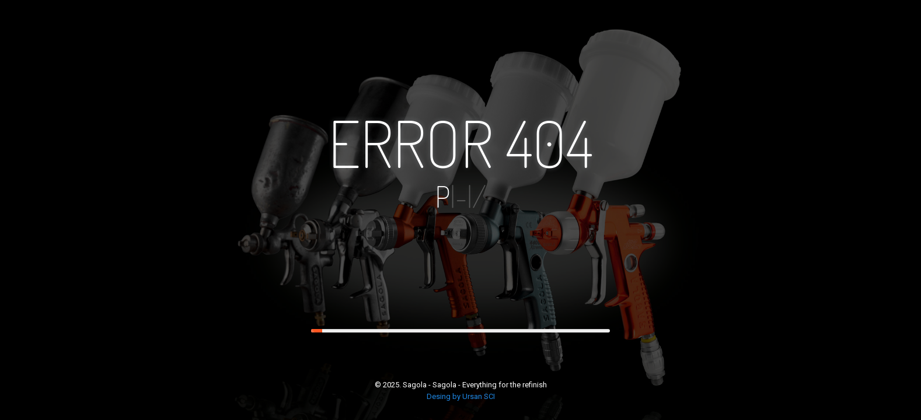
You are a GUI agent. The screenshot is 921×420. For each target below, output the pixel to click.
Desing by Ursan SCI (461, 396)
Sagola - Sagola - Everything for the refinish (475, 384)
